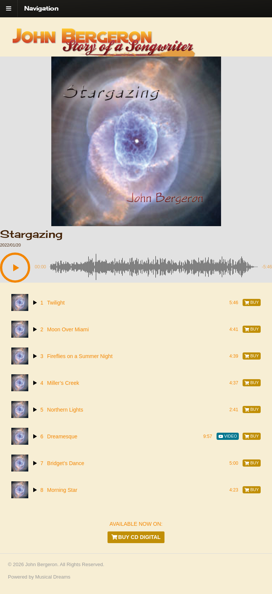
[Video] (228, 436)
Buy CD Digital (135, 537)
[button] (15, 268)
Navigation (41, 8)
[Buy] (252, 302)
